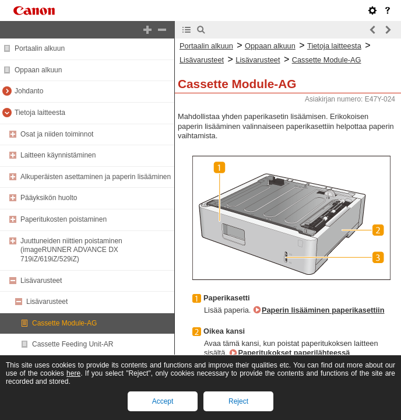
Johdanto (29, 91)
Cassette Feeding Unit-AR (72, 344)
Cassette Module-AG (64, 323)
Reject (238, 401)
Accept (163, 401)
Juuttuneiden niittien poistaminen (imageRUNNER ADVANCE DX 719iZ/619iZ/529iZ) (71, 250)
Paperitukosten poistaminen (63, 219)
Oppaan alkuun (38, 70)
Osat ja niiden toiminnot (56, 134)
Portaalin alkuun (40, 48)
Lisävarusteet (41, 280)
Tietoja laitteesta (40, 112)
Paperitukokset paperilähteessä (294, 352)
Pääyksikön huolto (48, 198)
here (73, 373)
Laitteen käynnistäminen (58, 155)
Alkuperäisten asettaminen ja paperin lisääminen (95, 177)
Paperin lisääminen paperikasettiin (323, 310)
